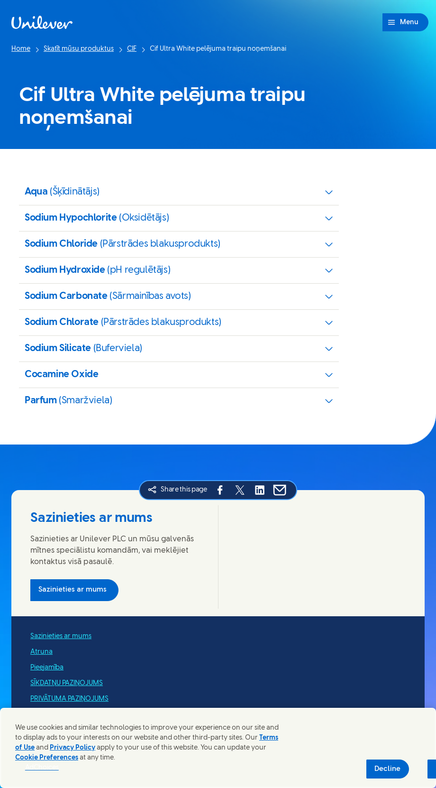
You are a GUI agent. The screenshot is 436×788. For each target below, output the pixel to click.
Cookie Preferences (46, 757)
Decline (387, 769)
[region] (218, 748)
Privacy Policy (72, 747)
